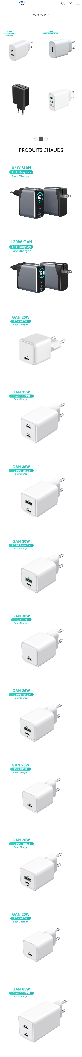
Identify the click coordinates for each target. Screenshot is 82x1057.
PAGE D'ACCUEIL (40, 15)
